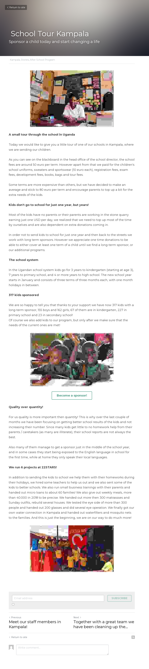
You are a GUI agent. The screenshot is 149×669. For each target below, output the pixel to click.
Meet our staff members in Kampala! (35, 619)
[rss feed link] (138, 631)
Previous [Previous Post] (15, 612)
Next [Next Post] (80, 612)
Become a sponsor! (74, 395)
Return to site (16, 7)
